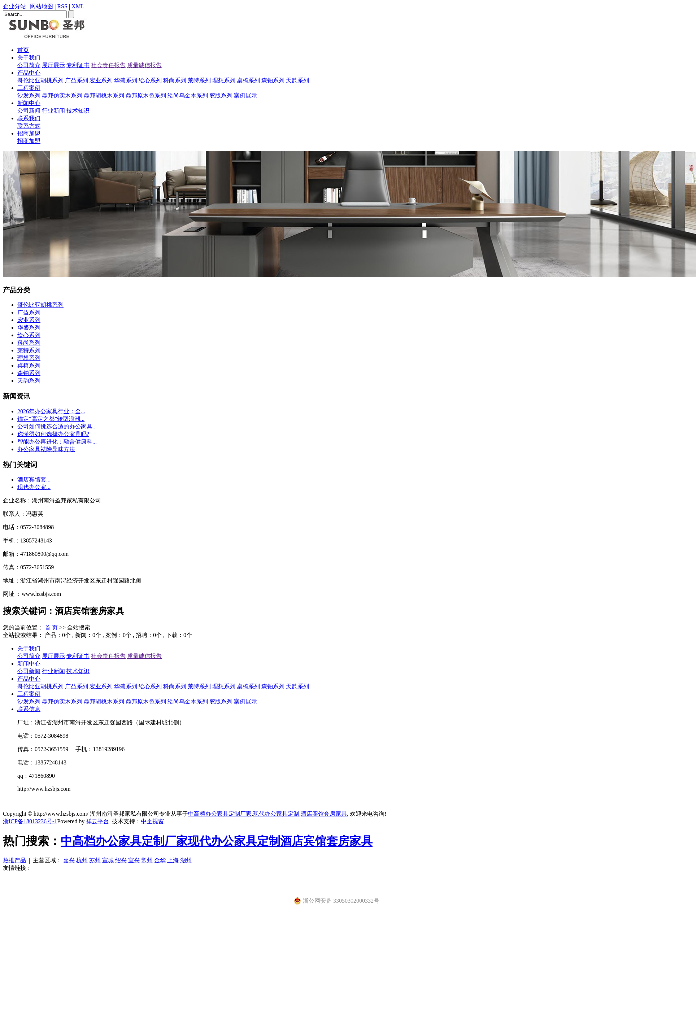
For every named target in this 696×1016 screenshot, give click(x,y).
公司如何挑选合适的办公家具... (57, 426)
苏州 (95, 860)
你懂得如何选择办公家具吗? (53, 434)
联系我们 (28, 118)
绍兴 (121, 860)
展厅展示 (53, 65)
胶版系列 (220, 95)
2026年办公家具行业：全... (51, 411)
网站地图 (41, 6)
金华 (160, 860)
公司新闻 (28, 111)
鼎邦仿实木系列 (62, 95)
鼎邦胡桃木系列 (104, 95)
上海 (173, 860)
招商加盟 (28, 133)
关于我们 (28, 57)
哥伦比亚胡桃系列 (40, 80)
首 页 (51, 627)
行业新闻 (53, 111)
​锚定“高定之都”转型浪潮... (50, 419)
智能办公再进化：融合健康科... (57, 442)
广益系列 (76, 80)
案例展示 (245, 95)
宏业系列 (101, 80)
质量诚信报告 (144, 65)
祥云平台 (97, 821)
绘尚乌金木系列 (188, 95)
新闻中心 (28, 103)
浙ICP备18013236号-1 (30, 821)
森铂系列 (272, 80)
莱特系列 (199, 80)
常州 (147, 860)
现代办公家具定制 (276, 814)
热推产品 (14, 860)
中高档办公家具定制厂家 (220, 814)
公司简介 (28, 65)
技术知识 (78, 111)
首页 (23, 50)
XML (77, 6)
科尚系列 (174, 80)
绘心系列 (150, 80)
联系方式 (28, 126)
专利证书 (78, 65)
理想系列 (223, 80)
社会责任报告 (108, 65)
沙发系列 (28, 95)
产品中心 (28, 73)
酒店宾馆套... (34, 479)
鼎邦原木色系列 (146, 95)
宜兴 (134, 860)
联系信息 (28, 709)
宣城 (108, 860)
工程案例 (28, 88)
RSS (62, 6)
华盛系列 (125, 80)
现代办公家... (34, 487)
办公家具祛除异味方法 (46, 449)
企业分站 (14, 6)
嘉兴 (69, 860)
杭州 (82, 860)
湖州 (186, 860)
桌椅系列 (248, 80)
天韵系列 (297, 80)
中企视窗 (152, 821)
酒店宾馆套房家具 (324, 814)
